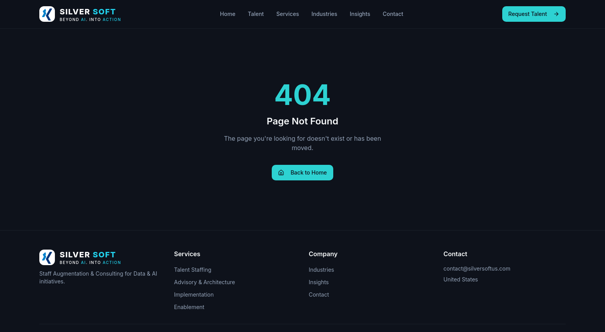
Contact (393, 13)
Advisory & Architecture (204, 282)
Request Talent (533, 13)
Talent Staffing (192, 269)
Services (287, 13)
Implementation (194, 294)
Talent (256, 13)
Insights (360, 13)
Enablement (189, 307)
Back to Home (302, 172)
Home (228, 13)
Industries (324, 13)
